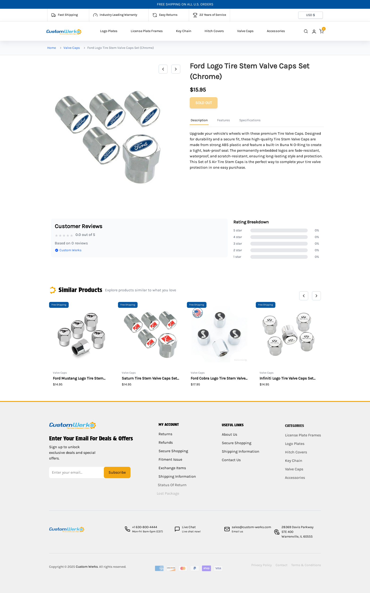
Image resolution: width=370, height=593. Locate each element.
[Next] (175, 69)
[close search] (305, 31)
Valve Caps (245, 31)
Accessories (276, 31)
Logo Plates (109, 31)
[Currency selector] (310, 15)
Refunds (165, 446)
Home (51, 48)
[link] (313, 31)
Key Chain (183, 31)
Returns (165, 438)
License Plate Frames (147, 31)
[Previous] (163, 69)
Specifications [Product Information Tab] (250, 120)
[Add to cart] (204, 103)
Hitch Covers (214, 31)
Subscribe (117, 475)
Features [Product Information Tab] (223, 120)
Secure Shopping (172, 455)
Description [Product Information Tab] (199, 120)
